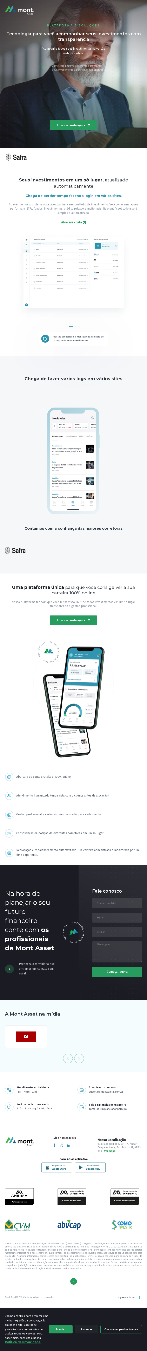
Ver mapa (109, 1151)
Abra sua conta (73, 222)
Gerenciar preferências (121, 1329)
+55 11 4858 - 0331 (26, 1091)
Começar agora (117, 971)
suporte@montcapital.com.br (106, 1091)
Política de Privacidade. (23, 1342)
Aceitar (60, 1329)
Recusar (86, 1329)
